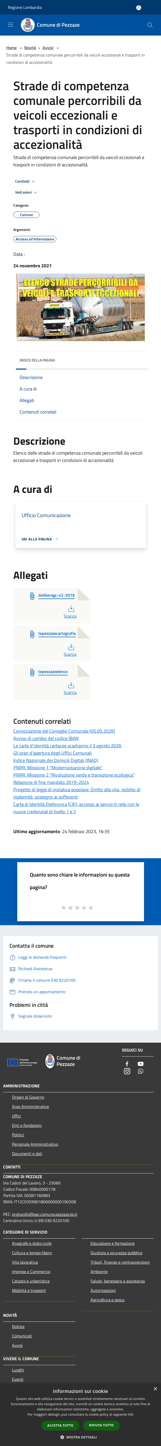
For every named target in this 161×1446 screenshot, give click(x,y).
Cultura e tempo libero (32, 1253)
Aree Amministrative (30, 1106)
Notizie (18, 1326)
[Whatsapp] (140, 1071)
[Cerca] (150, 25)
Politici (18, 1135)
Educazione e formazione (113, 1243)
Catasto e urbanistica (31, 1281)
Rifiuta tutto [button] (101, 1425)
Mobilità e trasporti (29, 1290)
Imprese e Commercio (31, 1271)
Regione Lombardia (25, 7)
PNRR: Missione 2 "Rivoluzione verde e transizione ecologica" (74, 774)
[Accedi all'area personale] (139, 8)
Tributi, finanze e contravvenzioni (120, 1262)
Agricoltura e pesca (107, 1300)
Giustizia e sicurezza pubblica (116, 1253)
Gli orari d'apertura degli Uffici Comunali (52, 752)
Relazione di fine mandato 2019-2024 (51, 782)
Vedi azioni (27, 192)
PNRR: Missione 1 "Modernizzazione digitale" (58, 767)
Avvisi (48, 47)
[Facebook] (127, 1064)
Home (11, 47)
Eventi (17, 1379)
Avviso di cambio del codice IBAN (46, 738)
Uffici (16, 1116)
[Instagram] (127, 1071)
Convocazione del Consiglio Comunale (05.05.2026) (64, 731)
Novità (30, 47)
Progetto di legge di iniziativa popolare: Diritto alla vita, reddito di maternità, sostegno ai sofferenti (76, 793)
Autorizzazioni (103, 1290)
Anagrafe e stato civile (32, 1243)
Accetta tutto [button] (60, 1425)
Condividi (26, 181)
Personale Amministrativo (35, 1144)
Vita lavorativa (25, 1262)
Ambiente (99, 1271)
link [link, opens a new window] (130, 1414)
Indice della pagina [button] (37, 360)
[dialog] (80, 1414)
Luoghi (18, 1370)
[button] (80, 1437)
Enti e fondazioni (27, 1125)
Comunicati (22, 1336)
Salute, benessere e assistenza (118, 1281)
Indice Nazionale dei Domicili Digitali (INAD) (55, 760)
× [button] (155, 1389)
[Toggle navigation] (10, 24)
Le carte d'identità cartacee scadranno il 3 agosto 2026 (67, 745)
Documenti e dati (27, 1153)
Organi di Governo (28, 1097)
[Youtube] (140, 1064)
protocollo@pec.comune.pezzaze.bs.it (44, 1214)
